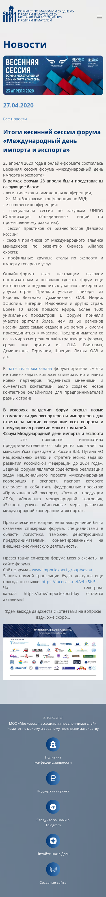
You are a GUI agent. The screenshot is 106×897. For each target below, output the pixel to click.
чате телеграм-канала (30, 368)
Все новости (15, 119)
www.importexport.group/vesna (62, 569)
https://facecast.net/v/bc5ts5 (69, 581)
